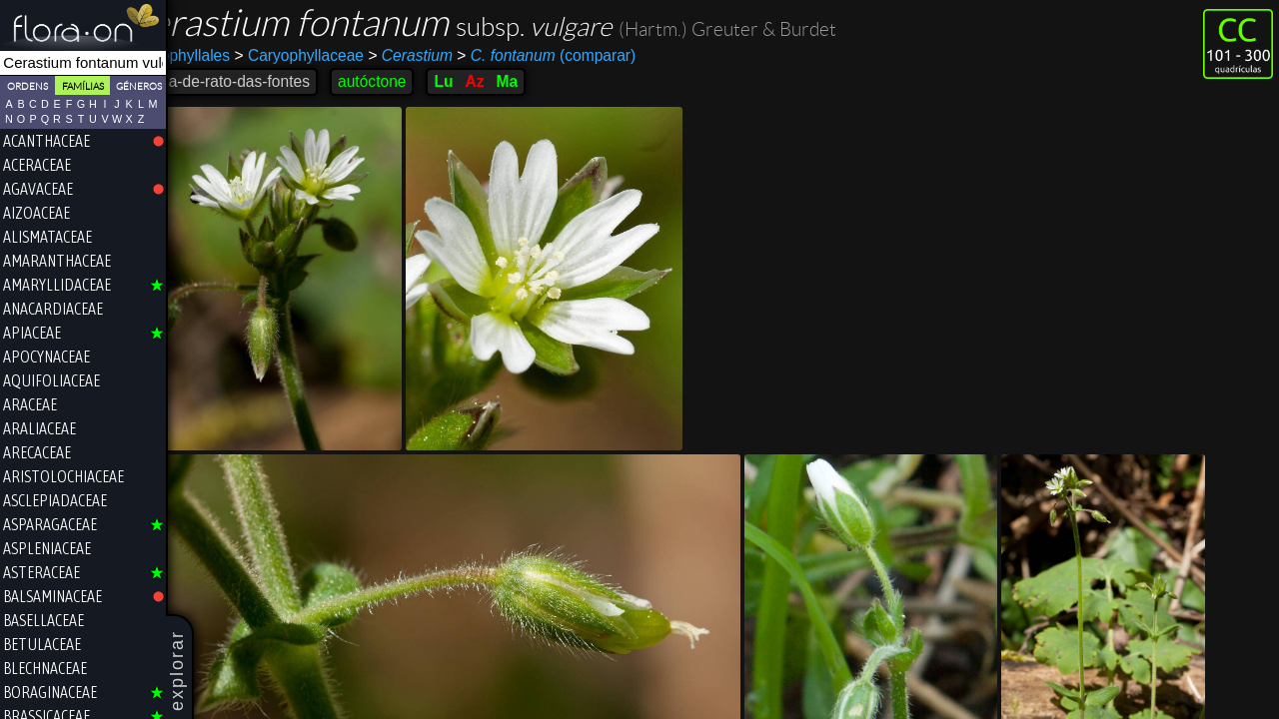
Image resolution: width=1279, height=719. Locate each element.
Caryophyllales (227, 55)
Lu (491, 81)
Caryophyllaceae (347, 55)
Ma (556, 81)
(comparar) (594, 56)
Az (523, 81)
